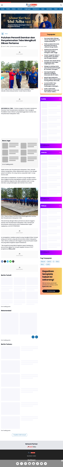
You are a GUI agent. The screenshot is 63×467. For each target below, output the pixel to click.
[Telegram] (8, 261)
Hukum (14, 9)
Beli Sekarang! (51, 291)
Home (2, 9)
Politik (8, 9)
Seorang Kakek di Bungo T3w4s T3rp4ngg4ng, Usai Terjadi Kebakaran (52, 40)
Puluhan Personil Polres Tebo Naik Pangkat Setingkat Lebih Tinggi (51, 51)
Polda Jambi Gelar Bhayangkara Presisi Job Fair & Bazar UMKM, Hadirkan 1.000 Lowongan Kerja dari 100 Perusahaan (52, 90)
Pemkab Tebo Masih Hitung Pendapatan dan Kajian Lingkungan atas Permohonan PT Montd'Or (52, 62)
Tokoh (55, 9)
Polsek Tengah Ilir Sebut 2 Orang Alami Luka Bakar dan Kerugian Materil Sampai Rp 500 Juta (51, 56)
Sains (42, 9)
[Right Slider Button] (61, 9)
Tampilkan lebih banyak (19, 435)
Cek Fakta (49, 9)
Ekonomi (20, 9)
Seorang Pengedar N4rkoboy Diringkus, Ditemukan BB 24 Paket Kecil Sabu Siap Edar (51, 73)
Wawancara (36, 9)
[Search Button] (61, 5)
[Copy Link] (13, 261)
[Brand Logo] (31, 446)
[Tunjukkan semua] (60, 99)
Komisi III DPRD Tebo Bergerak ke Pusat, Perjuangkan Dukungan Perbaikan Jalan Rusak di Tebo (51, 84)
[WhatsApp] (10, 261)
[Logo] (31, 453)
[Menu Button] (2, 5)
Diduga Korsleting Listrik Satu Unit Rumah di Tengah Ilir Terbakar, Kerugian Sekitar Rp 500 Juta (52, 68)
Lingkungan (27, 9)
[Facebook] (2, 261)
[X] (5, 261)
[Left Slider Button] (33, 337)
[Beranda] (2, 33)
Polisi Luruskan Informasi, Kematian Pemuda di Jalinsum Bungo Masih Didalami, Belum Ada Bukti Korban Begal (52, 45)
